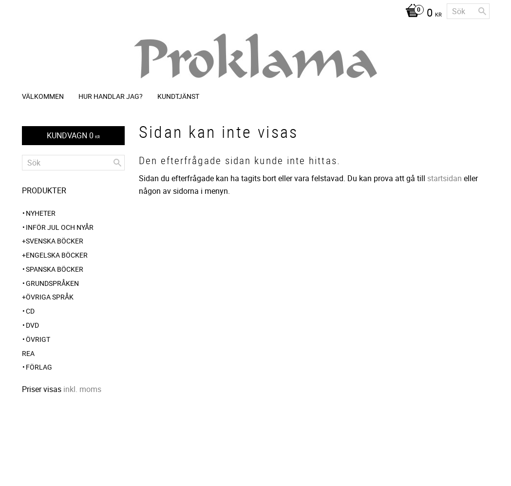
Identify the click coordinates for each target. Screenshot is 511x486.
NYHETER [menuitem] (41, 213)
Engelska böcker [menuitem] (57, 255)
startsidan (444, 178)
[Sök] (482, 11)
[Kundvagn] (421, 13)
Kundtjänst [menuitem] (178, 96)
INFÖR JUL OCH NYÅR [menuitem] (60, 227)
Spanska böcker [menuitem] (54, 269)
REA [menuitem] (28, 353)
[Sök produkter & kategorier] (468, 11)
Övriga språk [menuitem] (50, 296)
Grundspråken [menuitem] (52, 283)
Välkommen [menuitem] (43, 96)
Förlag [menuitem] (39, 367)
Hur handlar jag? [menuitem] (110, 96)
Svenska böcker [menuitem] (54, 240)
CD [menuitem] (30, 311)
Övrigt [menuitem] (38, 339)
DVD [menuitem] (32, 325)
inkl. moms (82, 389)
